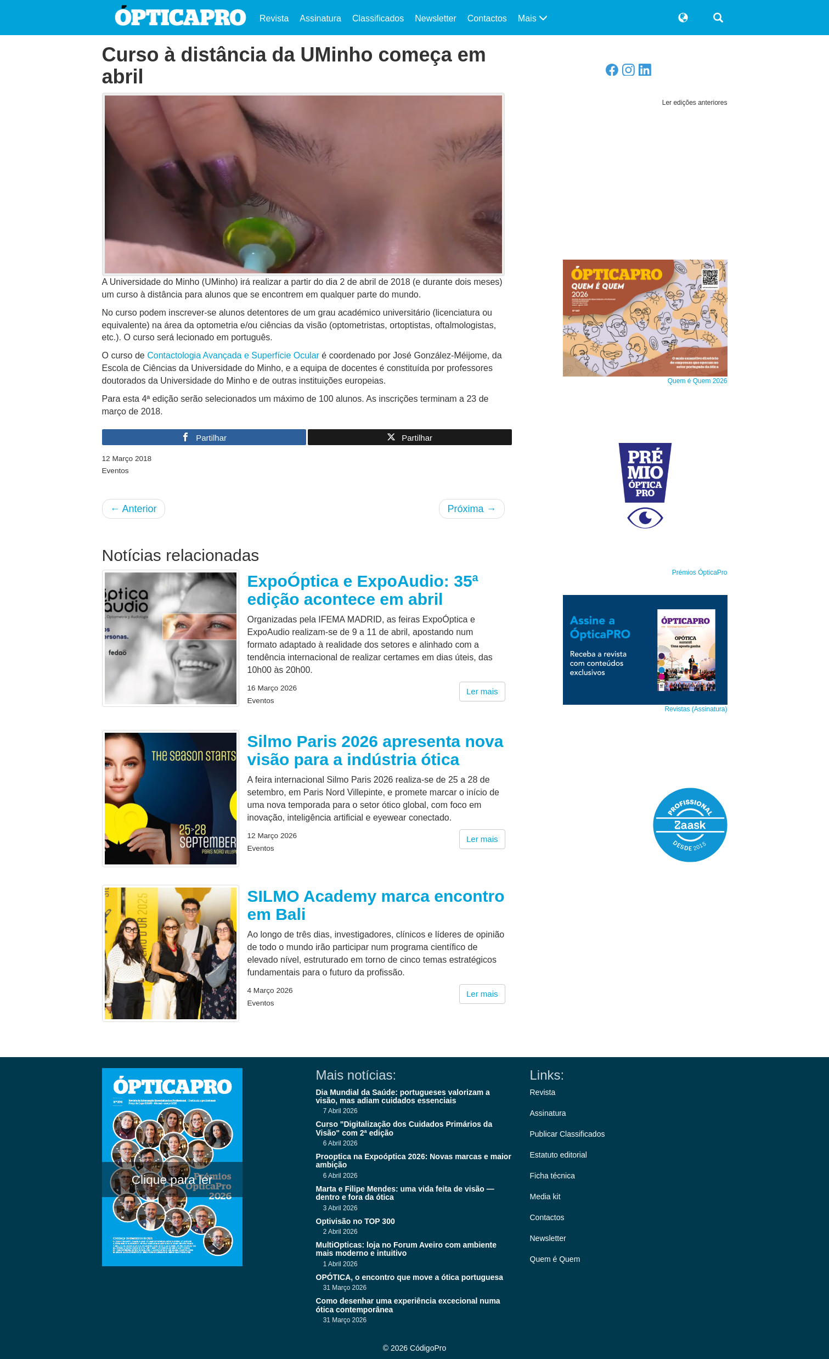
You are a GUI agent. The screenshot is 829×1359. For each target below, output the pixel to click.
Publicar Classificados (567, 1134)
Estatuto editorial (558, 1154)
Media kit (545, 1196)
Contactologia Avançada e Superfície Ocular (233, 355)
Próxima (471, 508)
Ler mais (482, 691)
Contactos (487, 18)
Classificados (378, 18)
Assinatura (320, 18)
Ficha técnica (552, 1175)
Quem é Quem (555, 1259)
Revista (274, 18)
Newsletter (435, 18)
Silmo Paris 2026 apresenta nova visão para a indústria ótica (375, 750)
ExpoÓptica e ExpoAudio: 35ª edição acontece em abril (362, 590)
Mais (533, 18)
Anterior (133, 508)
